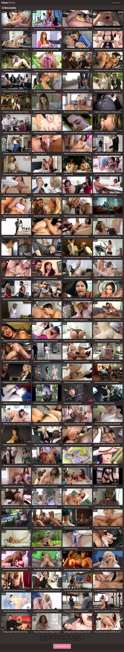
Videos (12, 3)
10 (86, 639)
